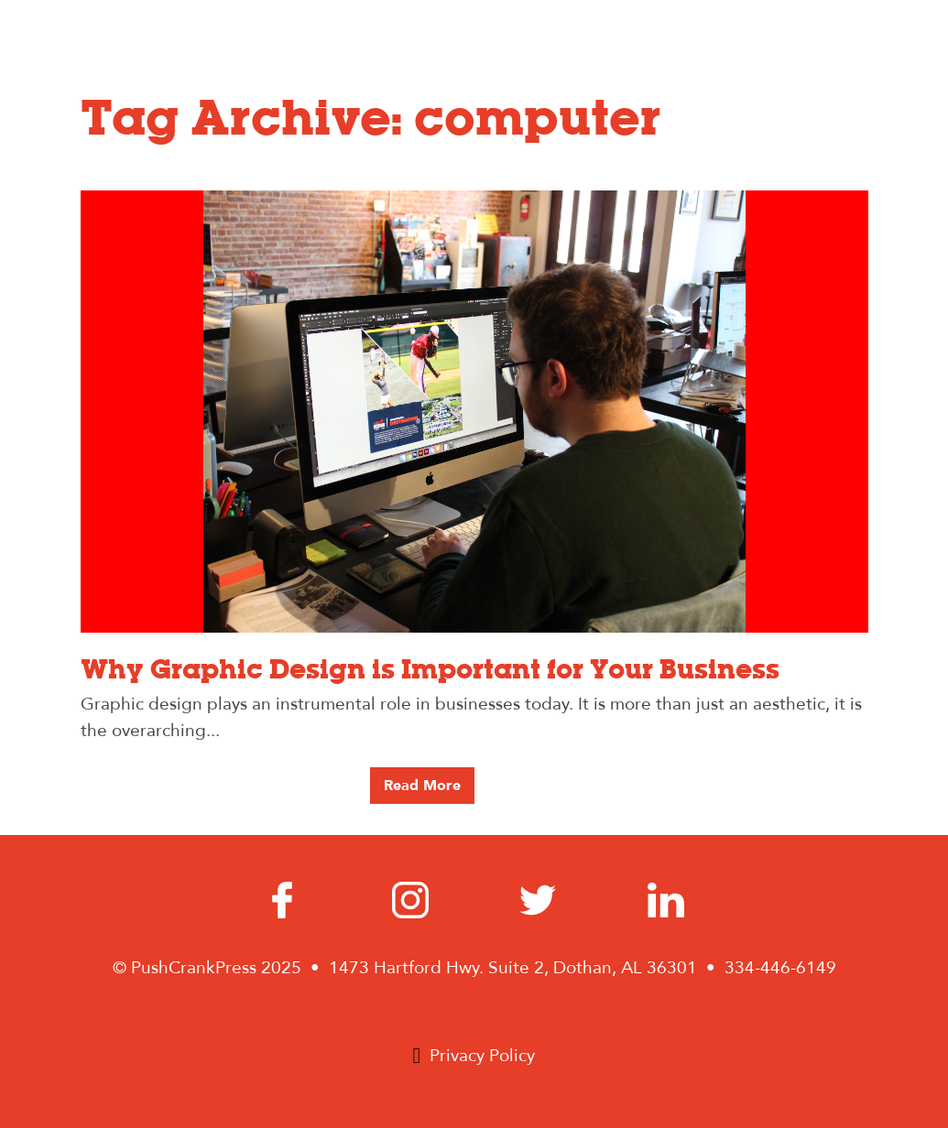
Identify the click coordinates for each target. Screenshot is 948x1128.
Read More (422, 786)
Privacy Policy (482, 1056)
